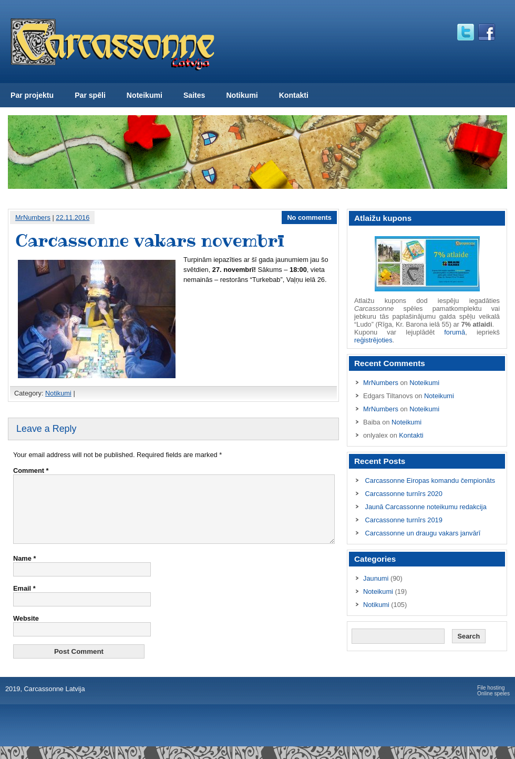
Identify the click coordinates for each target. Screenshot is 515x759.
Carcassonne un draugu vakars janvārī (423, 533)
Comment (31, 470)
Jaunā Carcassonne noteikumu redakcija (426, 507)
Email (24, 601)
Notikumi (242, 95)
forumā (454, 332)
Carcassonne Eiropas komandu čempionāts (430, 480)
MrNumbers (32, 217)
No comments (309, 217)
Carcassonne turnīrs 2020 (403, 494)
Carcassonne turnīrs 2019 (403, 520)
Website (26, 631)
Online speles (493, 706)
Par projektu (32, 95)
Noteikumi (144, 95)
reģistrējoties (373, 340)
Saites (194, 95)
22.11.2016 (72, 217)
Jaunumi (375, 578)
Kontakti (293, 95)
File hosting (490, 700)
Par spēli (90, 95)
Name (24, 571)
